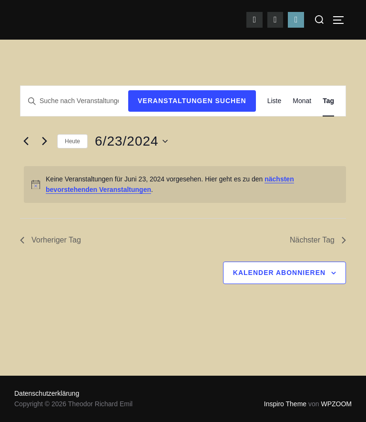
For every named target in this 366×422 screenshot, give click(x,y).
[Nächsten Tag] (44, 141)
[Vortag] (25, 141)
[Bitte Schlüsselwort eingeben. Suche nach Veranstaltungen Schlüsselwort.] (74, 101)
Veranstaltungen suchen (192, 101)
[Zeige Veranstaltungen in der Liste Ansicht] (274, 101)
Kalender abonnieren (279, 272)
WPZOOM (336, 404)
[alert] (185, 184)
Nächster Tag (318, 240)
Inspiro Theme (285, 404)
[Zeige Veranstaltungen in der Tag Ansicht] (328, 101)
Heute (72, 141)
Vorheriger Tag (50, 240)
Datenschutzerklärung (46, 393)
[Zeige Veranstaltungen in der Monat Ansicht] (302, 101)
